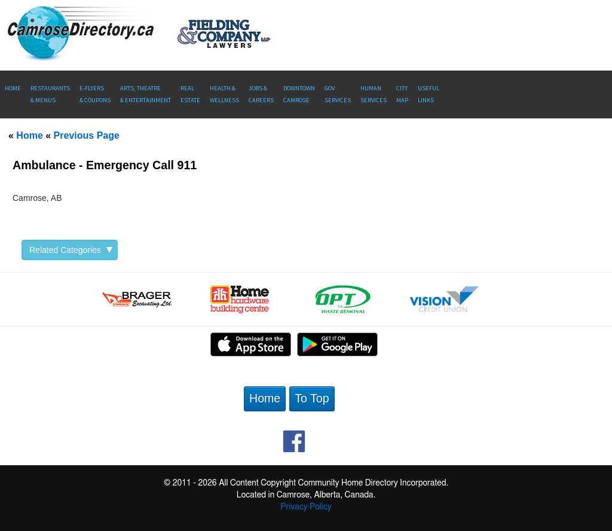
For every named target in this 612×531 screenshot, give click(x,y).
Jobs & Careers (261, 94)
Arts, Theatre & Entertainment (145, 94)
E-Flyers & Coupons (95, 94)
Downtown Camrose (299, 94)
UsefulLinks (428, 94)
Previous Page (87, 135)
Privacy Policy (305, 507)
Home (13, 88)
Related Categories (70, 250)
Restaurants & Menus (50, 94)
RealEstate (190, 94)
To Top (312, 398)
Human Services (373, 94)
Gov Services (338, 94)
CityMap (402, 94)
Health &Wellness (224, 94)
